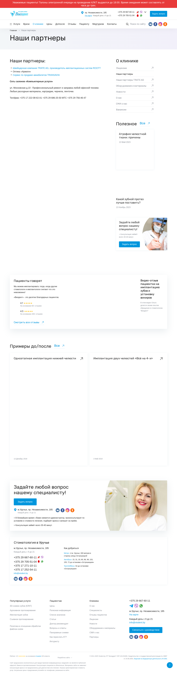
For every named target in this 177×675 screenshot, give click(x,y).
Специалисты (95, 610)
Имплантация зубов (19, 615)
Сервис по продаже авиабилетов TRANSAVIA (36, 75)
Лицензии (93, 619)
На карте (88, 16)
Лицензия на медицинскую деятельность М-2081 (150, 659)
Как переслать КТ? (58, 637)
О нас (92, 606)
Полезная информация (60, 610)
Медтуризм (98, 24)
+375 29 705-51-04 (126, 16)
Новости (93, 624)
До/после (60, 24)
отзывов (38, 656)
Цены (49, 24)
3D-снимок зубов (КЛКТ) (21, 606)
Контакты (112, 24)
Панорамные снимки (59, 633)
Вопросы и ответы (58, 628)
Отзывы (72, 24)
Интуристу (54, 641)
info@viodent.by (21, 573)
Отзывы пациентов (98, 615)
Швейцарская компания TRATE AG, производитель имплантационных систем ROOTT (57, 68)
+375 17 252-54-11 (25, 569)
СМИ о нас (94, 633)
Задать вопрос (158, 14)
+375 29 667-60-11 (126, 12)
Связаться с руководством (145, 630)
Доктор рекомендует (59, 624)
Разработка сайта (64, 657)
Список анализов (57, 615)
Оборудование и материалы (102, 628)
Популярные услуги (20, 601)
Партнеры (94, 637)
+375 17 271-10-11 (25, 565)
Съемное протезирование (21, 619)
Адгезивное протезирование (23, 610)
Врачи (26, 24)
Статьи (53, 619)
